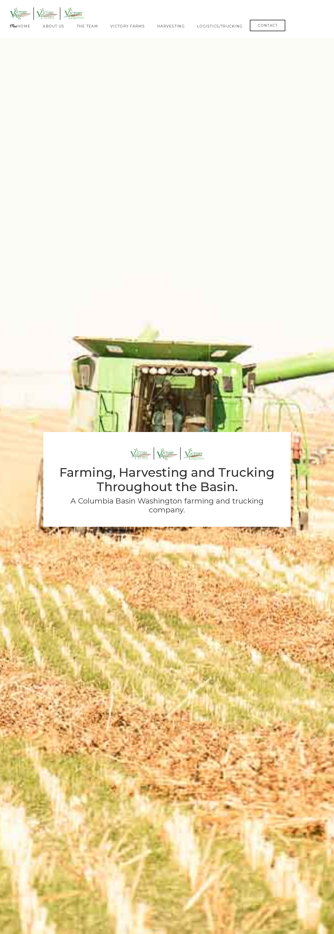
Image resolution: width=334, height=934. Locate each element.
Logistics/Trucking (219, 26)
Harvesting (171, 26)
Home (23, 26)
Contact (267, 25)
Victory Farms (127, 26)
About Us (53, 26)
